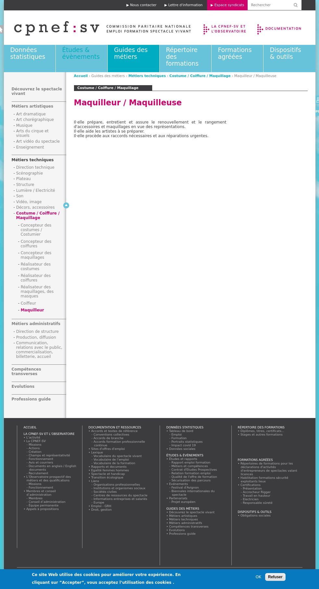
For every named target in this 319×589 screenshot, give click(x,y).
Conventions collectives (111, 434)
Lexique (97, 452)
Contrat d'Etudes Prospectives (194, 469)
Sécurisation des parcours (191, 480)
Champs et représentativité (49, 455)
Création (35, 451)
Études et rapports (183, 459)
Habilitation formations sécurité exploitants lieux (264, 479)
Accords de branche (109, 438)
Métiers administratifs (36, 323)
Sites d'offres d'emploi (108, 449)
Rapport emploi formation (191, 462)
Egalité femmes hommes (110, 470)
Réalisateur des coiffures (36, 277)
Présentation (252, 488)
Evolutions (23, 386)
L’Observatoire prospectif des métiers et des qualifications (49, 478)
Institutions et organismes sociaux (119, 488)
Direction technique (35, 167)
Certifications (251, 485)
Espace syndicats (229, 5)
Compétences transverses (26, 371)
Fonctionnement (41, 459)
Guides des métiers (131, 53)
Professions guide (31, 399)
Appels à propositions (43, 509)
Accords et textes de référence (115, 431)
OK (258, 577)
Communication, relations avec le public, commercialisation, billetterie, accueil (39, 350)
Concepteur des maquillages (36, 255)
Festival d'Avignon (185, 487)
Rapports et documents (109, 466)
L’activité (33, 437)
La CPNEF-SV (36, 441)
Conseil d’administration (47, 502)
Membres (36, 498)
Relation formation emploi (191, 473)
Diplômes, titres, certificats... (262, 431)
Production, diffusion (36, 337)
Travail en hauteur (256, 495)
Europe (99, 502)
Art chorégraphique (35, 119)
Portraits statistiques (187, 441)
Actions (34, 448)
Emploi (177, 434)
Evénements (178, 484)
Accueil (81, 76)
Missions (35, 444)
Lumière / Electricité (35, 190)
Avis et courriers (41, 462)
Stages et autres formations (262, 434)
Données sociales (182, 449)
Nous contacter (143, 5)
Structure (25, 184)
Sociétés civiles (105, 491)
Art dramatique (31, 114)
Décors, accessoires (35, 207)
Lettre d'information (185, 5)
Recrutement (38, 473)
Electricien (251, 499)
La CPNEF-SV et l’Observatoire (225, 27)
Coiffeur (28, 303)
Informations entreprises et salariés (120, 499)
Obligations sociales (256, 515)
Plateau (23, 179)
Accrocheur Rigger (257, 492)
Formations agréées (235, 53)
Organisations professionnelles (117, 484)
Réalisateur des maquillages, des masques (37, 291)
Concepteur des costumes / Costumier (36, 230)
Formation (179, 438)
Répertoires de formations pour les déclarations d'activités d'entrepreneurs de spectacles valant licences (269, 469)
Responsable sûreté (258, 502)
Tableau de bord (181, 431)
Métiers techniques (147, 76)
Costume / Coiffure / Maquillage (200, 76)
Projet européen (183, 502)
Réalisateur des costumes (36, 266)
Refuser (275, 577)
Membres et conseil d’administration (41, 492)
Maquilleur (32, 310)
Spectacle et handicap (108, 474)
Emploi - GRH (101, 506)
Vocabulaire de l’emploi (111, 459)
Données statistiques (27, 53)
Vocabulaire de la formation (114, 463)
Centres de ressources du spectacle (120, 495)
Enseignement (30, 147)
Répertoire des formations (261, 427)
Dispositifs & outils (285, 53)
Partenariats (178, 498)
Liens (95, 481)
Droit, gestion (102, 509)
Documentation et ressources (285, 27)
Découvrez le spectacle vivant (192, 512)
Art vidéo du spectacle (38, 141)
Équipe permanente (43, 505)
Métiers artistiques (33, 106)
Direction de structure (37, 331)
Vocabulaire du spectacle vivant (118, 456)
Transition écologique (107, 477)
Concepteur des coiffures (36, 243)
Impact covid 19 (184, 445)
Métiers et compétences (190, 466)
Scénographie (29, 173)
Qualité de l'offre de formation (194, 476)
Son (20, 196)
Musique (24, 125)
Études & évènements (81, 53)
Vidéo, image (29, 202)
